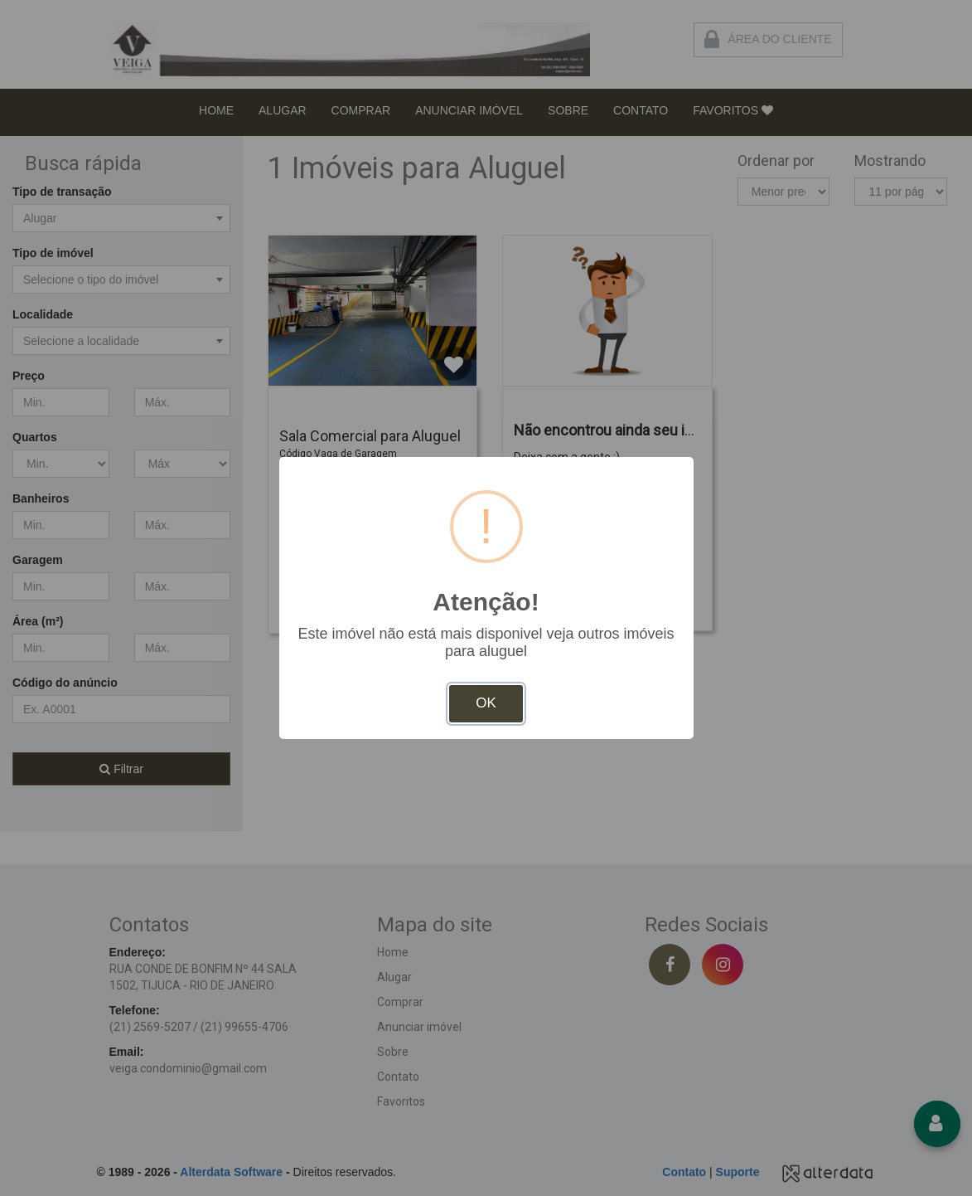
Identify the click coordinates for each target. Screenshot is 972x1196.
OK (486, 703)
